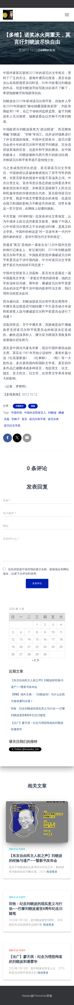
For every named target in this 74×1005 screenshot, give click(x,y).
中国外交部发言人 (35, 412)
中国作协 (16, 412)
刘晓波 (52, 412)
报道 (33, 406)
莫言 (24, 419)
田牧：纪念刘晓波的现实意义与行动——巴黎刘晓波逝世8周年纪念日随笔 (36, 908)
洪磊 (6, 419)
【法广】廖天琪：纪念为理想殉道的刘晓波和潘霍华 (35, 959)
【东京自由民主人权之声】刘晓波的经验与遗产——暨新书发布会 (35, 858)
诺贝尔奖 (53, 419)
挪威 (61, 412)
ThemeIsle (40, 995)
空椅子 (15, 419)
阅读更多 (51, 871)
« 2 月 (35, 660)
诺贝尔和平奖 (37, 419)
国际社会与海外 (17, 849)
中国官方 (19, 406)
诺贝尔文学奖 (12, 425)
